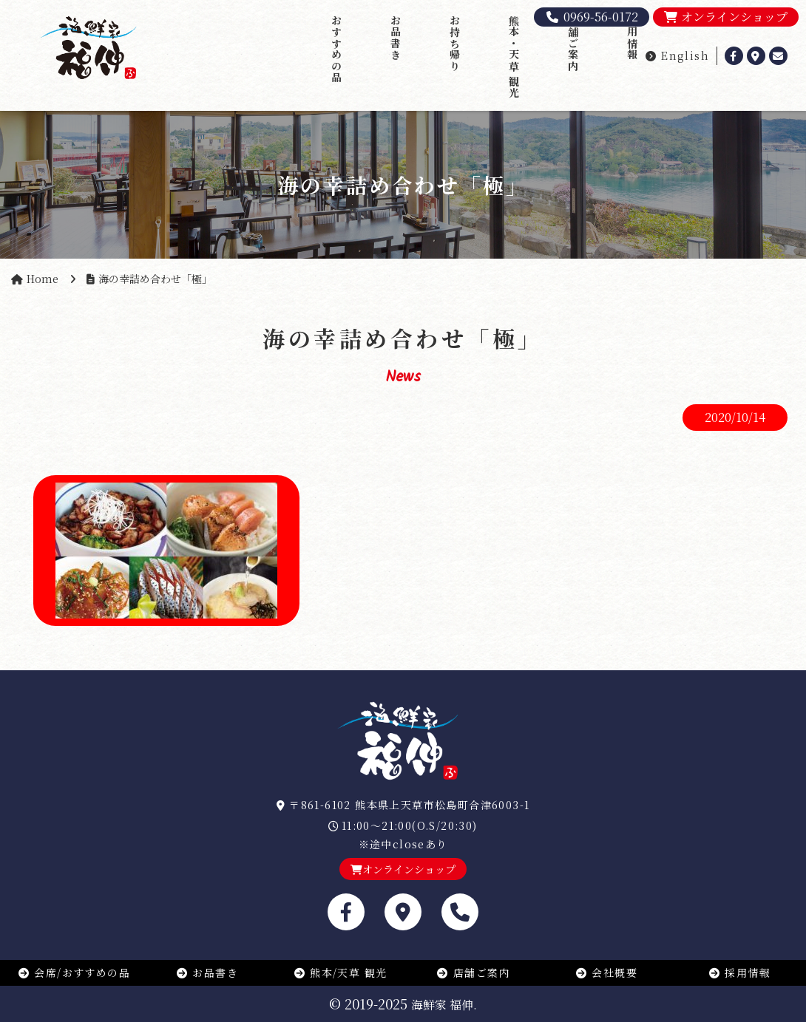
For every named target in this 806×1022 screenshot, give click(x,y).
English (677, 55)
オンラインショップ (726, 16)
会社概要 (606, 972)
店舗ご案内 (573, 43)
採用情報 (632, 38)
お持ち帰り (454, 43)
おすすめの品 (336, 49)
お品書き (395, 38)
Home (42, 278)
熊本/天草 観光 (340, 972)
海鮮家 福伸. (444, 1004)
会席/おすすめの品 (74, 972)
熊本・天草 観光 (514, 56)
